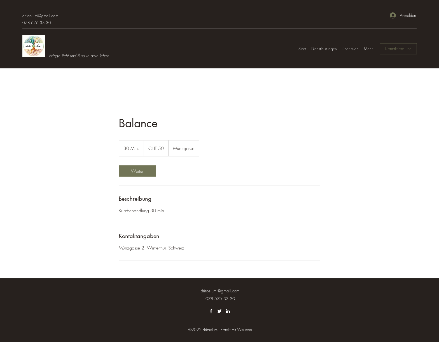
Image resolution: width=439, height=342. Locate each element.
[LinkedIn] (228, 311)
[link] (137, 171)
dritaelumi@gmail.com (40, 15)
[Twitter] (219, 311)
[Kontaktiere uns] (398, 48)
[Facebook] (211, 311)
